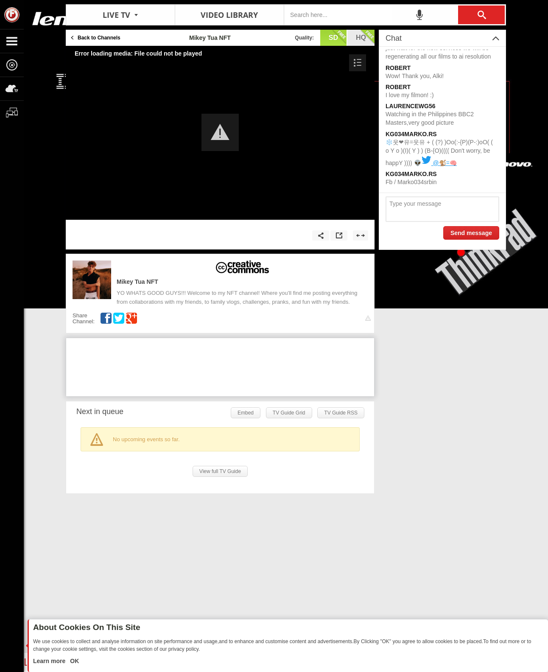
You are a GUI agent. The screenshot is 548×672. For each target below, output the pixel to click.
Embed (246, 413)
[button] (220, 132)
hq (365, 37)
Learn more (50, 661)
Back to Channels (99, 38)
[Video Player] (220, 133)
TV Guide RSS (341, 413)
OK (73, 661)
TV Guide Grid (289, 413)
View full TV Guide (220, 471)
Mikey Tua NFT (137, 281)
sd (338, 37)
